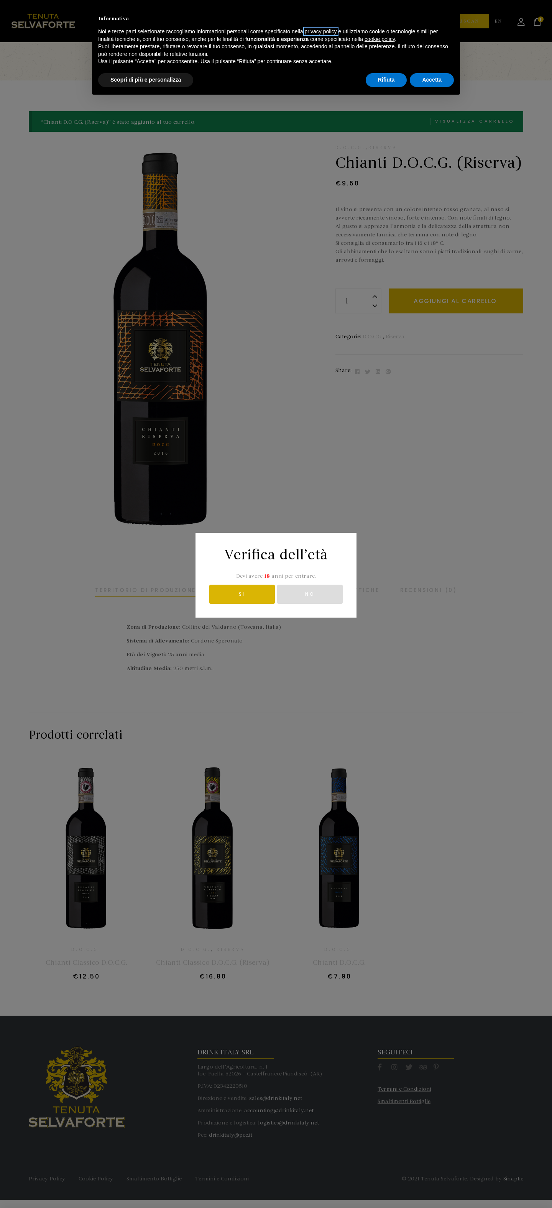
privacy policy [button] (321, 1139)
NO (310, 594)
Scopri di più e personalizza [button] (145, 1187)
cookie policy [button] (380, 1146)
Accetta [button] (432, 1187)
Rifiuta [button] (386, 1187)
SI (242, 594)
